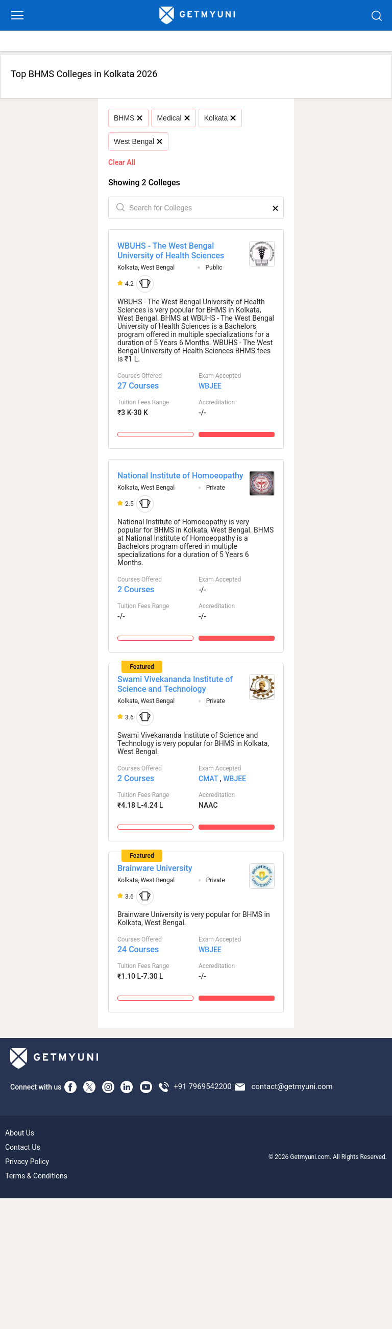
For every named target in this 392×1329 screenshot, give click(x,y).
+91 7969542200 (202, 1086)
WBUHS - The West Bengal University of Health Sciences (170, 250)
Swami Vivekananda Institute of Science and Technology (175, 684)
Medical (173, 118)
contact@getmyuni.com (291, 1086)
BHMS (128, 118)
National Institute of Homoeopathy (180, 475)
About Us (19, 1133)
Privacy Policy (27, 1161)
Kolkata (220, 118)
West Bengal (138, 141)
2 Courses (135, 589)
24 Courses (138, 949)
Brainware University (154, 868)
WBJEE (210, 386)
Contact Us (22, 1147)
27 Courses (138, 386)
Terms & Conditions (36, 1176)
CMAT (208, 779)
